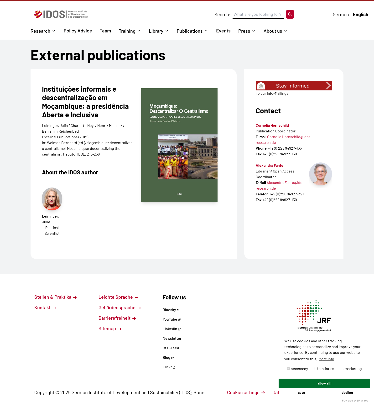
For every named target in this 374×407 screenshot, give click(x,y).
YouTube (172, 319)
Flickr (169, 367)
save (301, 393)
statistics (324, 368)
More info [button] (326, 358)
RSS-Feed (171, 347)
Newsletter (172, 338)
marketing (351, 368)
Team (105, 30)
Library (156, 31)
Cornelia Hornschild (272, 125)
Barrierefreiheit (117, 318)
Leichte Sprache (118, 297)
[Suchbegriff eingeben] (258, 14)
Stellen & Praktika (55, 297)
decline (347, 393)
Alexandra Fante (269, 165)
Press (244, 31)
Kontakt (45, 307)
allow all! (324, 383)
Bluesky (171, 309)
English (360, 14)
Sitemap (110, 328)
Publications (190, 31)
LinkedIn (172, 328)
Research (40, 31)
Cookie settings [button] (246, 392)
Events (223, 30)
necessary (297, 368)
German (341, 14)
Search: (222, 14)
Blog (168, 357)
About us (273, 31)
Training (127, 31)
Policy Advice (78, 30)
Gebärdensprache (120, 307)
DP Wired (362, 400)
